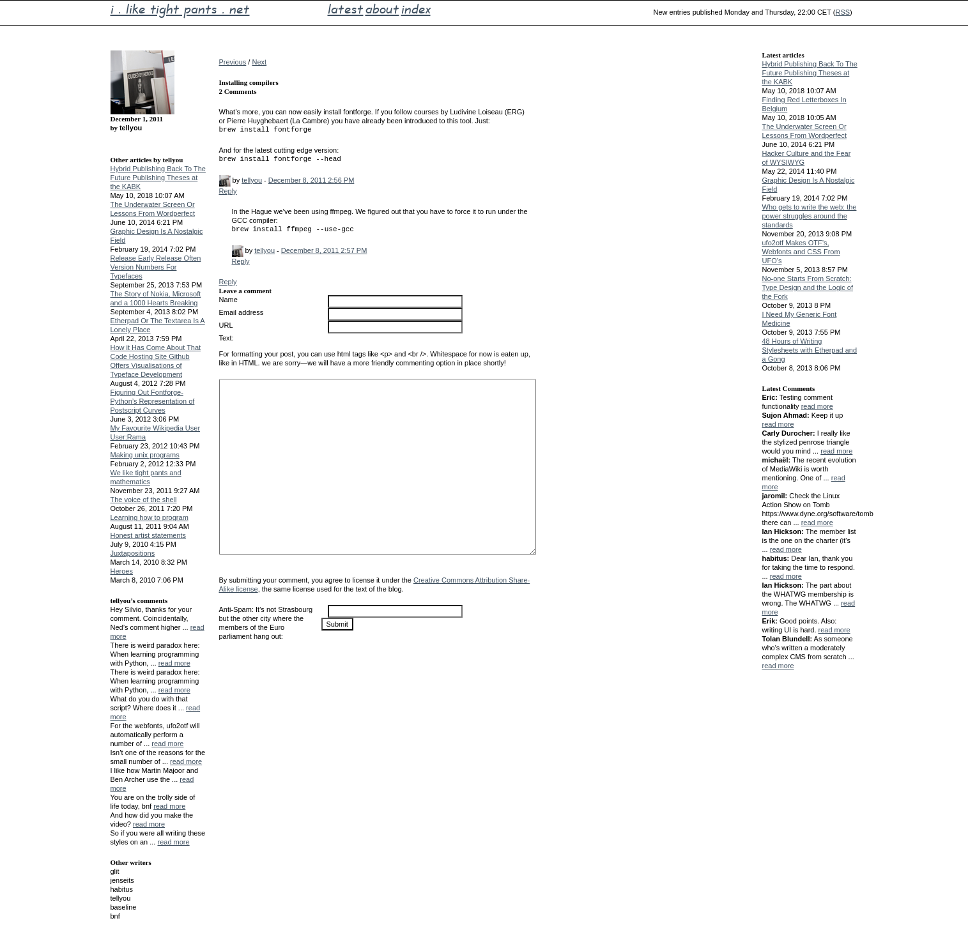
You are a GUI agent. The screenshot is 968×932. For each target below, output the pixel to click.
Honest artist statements (149, 535)
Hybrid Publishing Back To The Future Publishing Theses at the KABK (158, 177)
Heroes (122, 571)
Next (259, 62)
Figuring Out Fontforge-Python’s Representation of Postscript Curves (153, 401)
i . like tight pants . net (180, 9)
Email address (241, 312)
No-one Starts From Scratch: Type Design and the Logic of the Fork (807, 287)
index (416, 9)
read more (174, 663)
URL (226, 325)
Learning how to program (149, 517)
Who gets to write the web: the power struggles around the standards (809, 216)
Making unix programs (145, 455)
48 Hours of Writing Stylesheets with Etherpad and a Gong (809, 350)
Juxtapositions (133, 553)
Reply (228, 191)
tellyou (252, 180)
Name (228, 299)
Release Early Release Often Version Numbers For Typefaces (156, 267)
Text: (226, 338)
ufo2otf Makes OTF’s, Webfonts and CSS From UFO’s (801, 251)
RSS (842, 12)
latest (346, 9)
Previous (233, 62)
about (382, 9)
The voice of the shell (144, 499)
